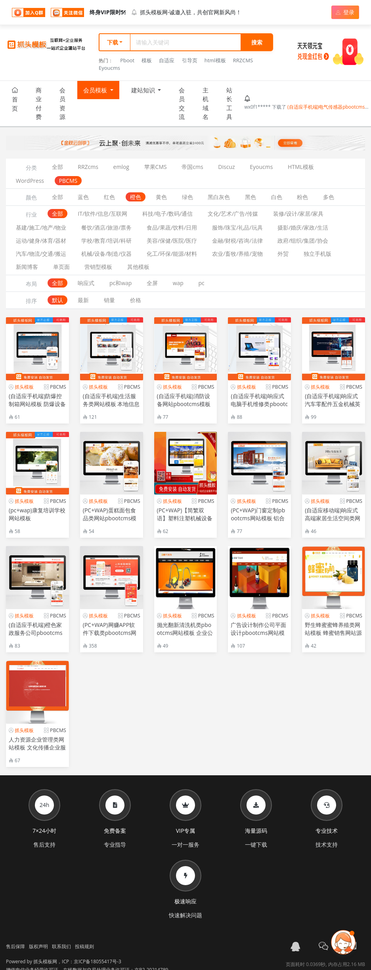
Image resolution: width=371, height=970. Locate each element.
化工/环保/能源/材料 (172, 253)
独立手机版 (317, 253)
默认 (57, 300)
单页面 (61, 266)
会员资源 (62, 103)
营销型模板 (98, 266)
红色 (109, 197)
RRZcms (88, 167)
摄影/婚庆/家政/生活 (302, 227)
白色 (276, 197)
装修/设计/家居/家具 (298, 213)
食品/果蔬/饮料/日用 (172, 227)
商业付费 (39, 103)
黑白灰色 (219, 197)
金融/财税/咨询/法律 (237, 240)
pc (202, 283)
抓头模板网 (45, 961)
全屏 (152, 283)
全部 (57, 167)
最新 (83, 300)
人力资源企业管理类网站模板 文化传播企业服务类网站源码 (37, 747)
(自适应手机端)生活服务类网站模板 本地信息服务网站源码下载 (111, 404)
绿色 (187, 197)
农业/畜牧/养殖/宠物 (237, 253)
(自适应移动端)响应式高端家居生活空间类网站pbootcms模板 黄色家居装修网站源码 (332, 522)
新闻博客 (27, 266)
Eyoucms (109, 67)
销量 (109, 300)
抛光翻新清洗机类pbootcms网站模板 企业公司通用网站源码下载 (185, 632)
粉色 (302, 197)
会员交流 (182, 103)
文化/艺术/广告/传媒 (233, 213)
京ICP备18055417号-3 (97, 961)
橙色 (135, 197)
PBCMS (68, 180)
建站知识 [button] (144, 93)
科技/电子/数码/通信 (167, 213)
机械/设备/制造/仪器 (106, 253)
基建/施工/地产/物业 (41, 227)
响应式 (86, 283)
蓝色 (83, 197)
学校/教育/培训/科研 (106, 240)
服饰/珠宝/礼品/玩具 (237, 227)
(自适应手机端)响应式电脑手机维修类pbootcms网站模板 (259, 404)
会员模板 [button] (96, 93)
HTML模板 (301, 167)
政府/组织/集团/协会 (302, 240)
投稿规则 (84, 946)
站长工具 (229, 103)
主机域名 (205, 103)
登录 (345, 12)
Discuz (226, 167)
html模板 (215, 60)
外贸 (283, 253)
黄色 (161, 197)
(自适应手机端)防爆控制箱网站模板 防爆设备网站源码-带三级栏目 (37, 404)
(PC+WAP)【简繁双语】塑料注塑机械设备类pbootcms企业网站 (184, 518)
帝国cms (192, 167)
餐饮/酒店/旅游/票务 (106, 227)
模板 (147, 60)
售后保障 (15, 946)
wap (178, 283)
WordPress (30, 180)
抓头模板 (24, 386)
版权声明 (38, 946)
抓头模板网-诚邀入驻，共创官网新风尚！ (187, 12)
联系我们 (61, 946)
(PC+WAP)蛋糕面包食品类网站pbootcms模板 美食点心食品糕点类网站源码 (111, 522)
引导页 (189, 60)
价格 (135, 300)
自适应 (166, 60)
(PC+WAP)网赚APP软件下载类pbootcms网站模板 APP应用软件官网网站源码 (111, 636)
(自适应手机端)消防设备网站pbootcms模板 (183, 400)
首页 (15, 99)
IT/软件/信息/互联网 (102, 213)
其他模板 (138, 266)
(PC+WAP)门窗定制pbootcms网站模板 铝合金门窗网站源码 (258, 518)
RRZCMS (243, 60)
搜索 (256, 42)
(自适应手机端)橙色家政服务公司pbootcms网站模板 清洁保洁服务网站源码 (37, 636)
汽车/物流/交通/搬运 (41, 253)
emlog (121, 167)
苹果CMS (155, 167)
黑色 (250, 197)
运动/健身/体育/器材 (41, 240)
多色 (328, 197)
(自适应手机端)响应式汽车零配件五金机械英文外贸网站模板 (332, 404)
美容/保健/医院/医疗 (172, 240)
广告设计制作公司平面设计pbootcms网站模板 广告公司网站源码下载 (259, 636)
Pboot (127, 60)
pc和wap (120, 283)
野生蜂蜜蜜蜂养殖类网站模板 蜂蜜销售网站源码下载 (333, 632)
